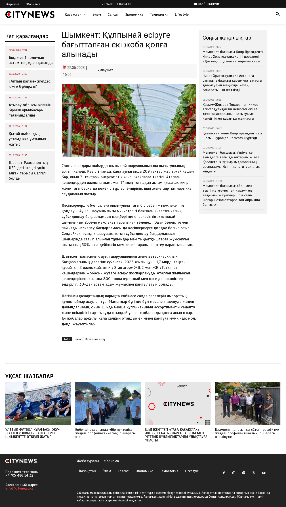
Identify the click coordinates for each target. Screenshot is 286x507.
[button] (278, 14)
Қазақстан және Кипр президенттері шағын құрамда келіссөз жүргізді (232, 135)
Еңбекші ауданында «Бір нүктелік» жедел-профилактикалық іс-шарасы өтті (105, 433)
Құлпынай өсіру (95, 339)
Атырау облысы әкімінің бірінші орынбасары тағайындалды (30, 110)
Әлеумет (106, 70)
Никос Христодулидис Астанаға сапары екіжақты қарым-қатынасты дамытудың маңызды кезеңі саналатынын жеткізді (232, 83)
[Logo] (30, 14)
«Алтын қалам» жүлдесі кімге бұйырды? (30, 84)
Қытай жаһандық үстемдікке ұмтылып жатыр (27, 139)
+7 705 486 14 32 (19, 475)
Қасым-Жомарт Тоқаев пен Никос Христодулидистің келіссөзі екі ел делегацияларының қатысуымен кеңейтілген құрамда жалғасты (230, 111)
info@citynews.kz (19, 488)
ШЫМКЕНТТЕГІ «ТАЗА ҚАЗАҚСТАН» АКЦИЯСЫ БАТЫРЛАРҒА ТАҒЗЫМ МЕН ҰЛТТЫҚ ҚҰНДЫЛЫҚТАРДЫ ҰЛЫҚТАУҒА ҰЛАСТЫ (176, 435)
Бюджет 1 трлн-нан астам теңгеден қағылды (31, 60)
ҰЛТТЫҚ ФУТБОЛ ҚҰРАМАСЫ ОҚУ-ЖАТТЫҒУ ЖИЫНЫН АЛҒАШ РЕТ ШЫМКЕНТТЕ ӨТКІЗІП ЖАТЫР (32, 433)
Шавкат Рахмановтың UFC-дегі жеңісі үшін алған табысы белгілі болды (28, 170)
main (78, 339)
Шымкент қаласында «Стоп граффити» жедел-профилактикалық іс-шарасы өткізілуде (247, 433)
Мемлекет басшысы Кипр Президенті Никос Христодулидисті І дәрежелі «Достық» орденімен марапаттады (233, 57)
